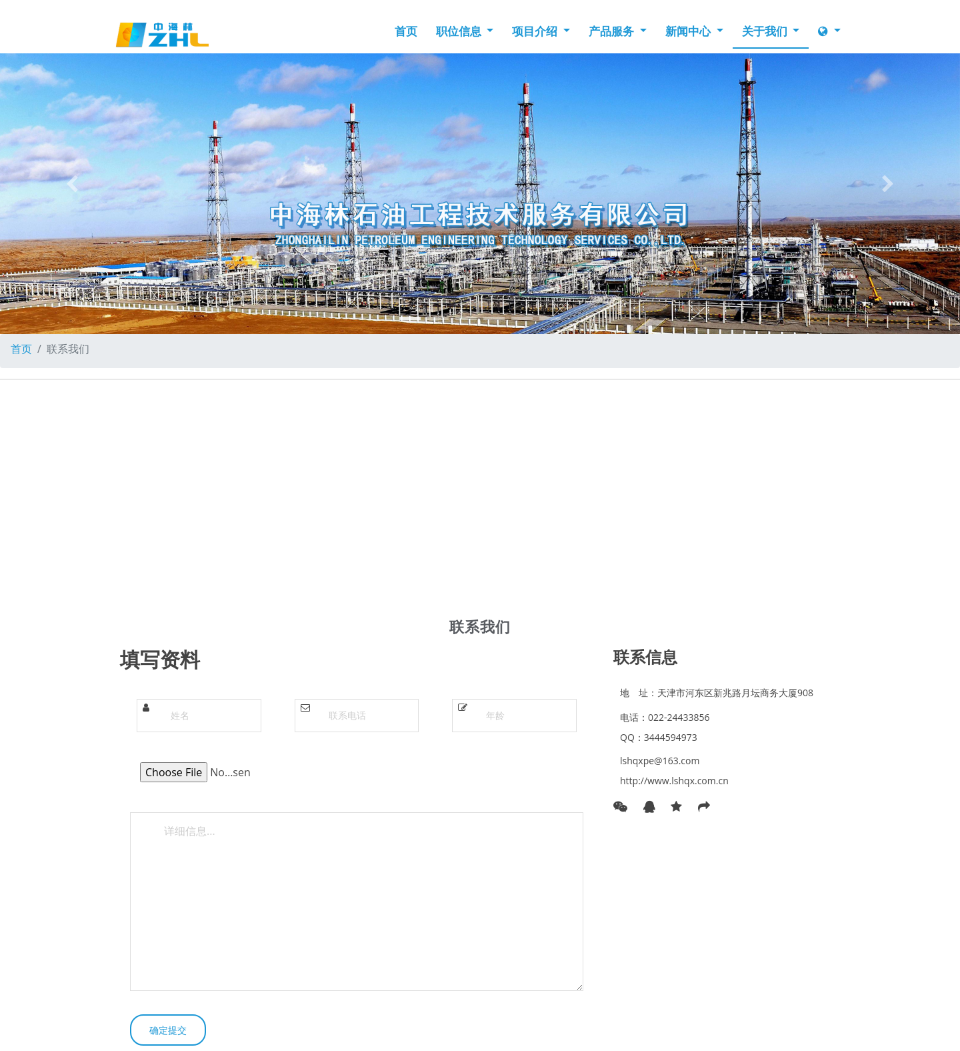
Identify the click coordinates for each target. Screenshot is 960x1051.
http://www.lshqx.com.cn (674, 780)
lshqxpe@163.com (659, 760)
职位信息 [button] (460, 31)
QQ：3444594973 (658, 737)
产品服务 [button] (613, 31)
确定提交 (168, 1030)
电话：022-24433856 (665, 717)
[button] (72, 184)
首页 (406, 31)
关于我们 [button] (766, 31)
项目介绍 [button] (536, 31)
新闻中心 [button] (689, 31)
